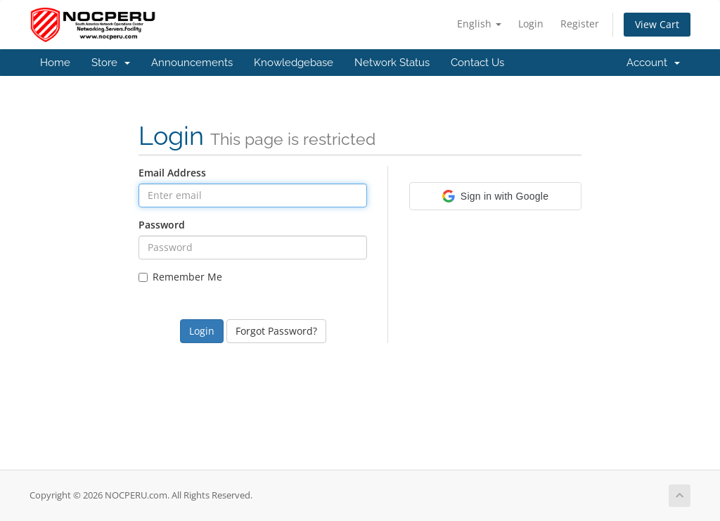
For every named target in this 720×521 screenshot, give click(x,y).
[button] (495, 196)
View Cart (657, 24)
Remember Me (180, 276)
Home (55, 62)
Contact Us (477, 62)
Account (653, 62)
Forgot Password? (276, 330)
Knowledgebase (293, 62)
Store (110, 62)
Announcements (192, 62)
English (479, 23)
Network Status (392, 62)
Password (162, 224)
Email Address (172, 172)
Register (579, 23)
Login (531, 23)
